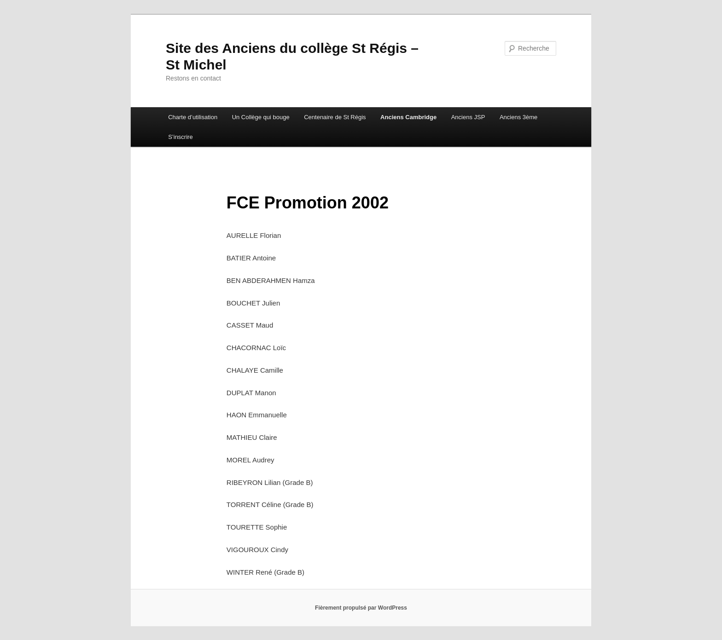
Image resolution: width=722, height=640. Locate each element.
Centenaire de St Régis (335, 117)
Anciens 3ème (518, 117)
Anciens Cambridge (408, 117)
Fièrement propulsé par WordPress (361, 608)
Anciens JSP (468, 117)
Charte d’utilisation (192, 117)
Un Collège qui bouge (261, 117)
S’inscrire (180, 136)
